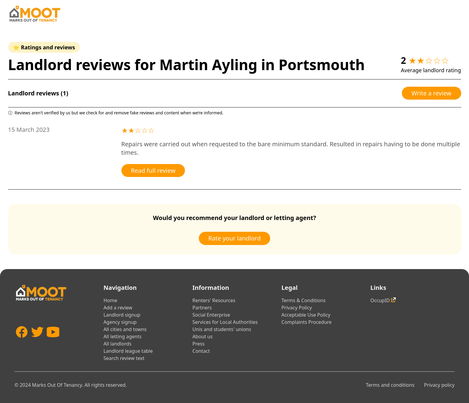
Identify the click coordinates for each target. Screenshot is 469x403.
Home (110, 300)
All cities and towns (124, 329)
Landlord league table (128, 351)
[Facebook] (21, 341)
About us (202, 336)
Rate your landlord (234, 238)
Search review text (123, 358)
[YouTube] (53, 341)
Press (198, 343)
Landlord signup (121, 315)
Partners (202, 307)
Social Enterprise (211, 315)
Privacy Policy (296, 307)
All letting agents (122, 336)
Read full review (153, 170)
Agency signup (119, 322)
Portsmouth (322, 64)
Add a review (117, 307)
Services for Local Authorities (225, 322)
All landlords (117, 343)
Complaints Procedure (306, 322)
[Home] (34, 14)
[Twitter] (37, 341)
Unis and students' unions (221, 329)
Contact (201, 351)
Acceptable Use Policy (305, 315)
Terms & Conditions (303, 300)
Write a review (431, 93)
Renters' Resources (214, 300)
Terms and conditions (390, 385)
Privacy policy (439, 385)
